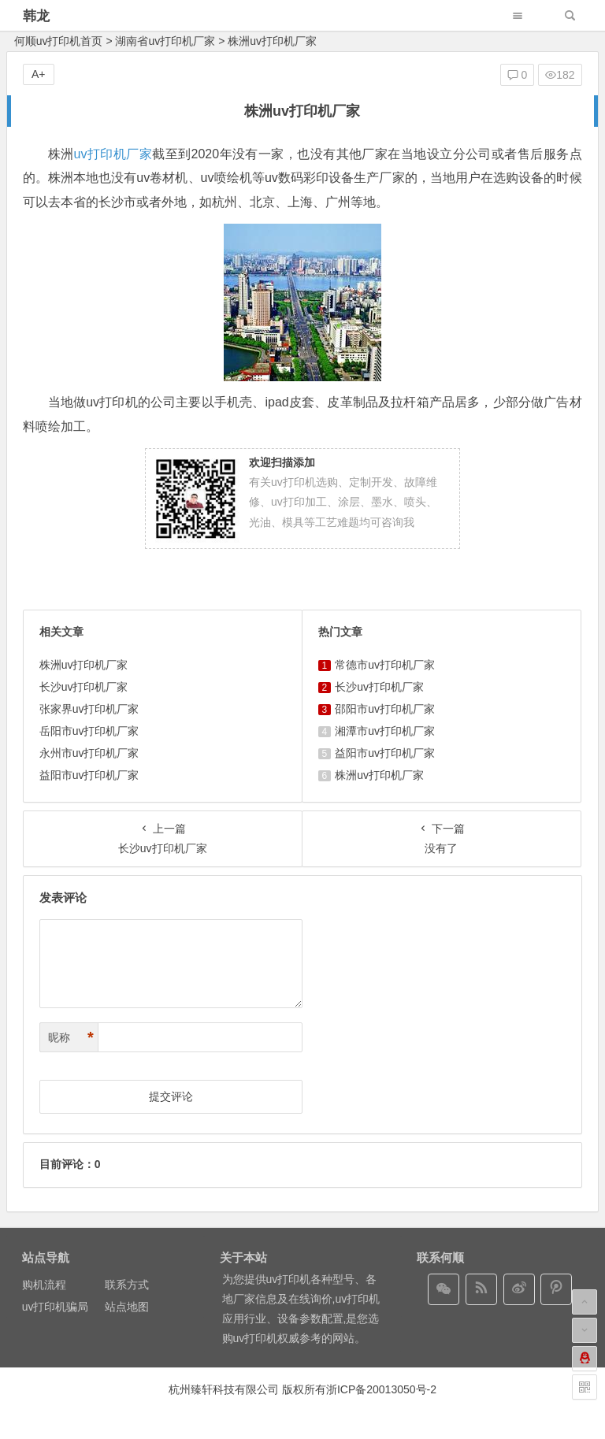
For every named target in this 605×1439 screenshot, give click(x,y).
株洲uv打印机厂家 (83, 664)
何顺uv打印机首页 (58, 41)
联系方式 (127, 1284)
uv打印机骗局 (55, 1306)
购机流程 (44, 1284)
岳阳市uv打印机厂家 (89, 731)
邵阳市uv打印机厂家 (385, 709)
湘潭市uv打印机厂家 (385, 731)
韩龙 (36, 16)
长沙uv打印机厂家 (83, 687)
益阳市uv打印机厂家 (89, 775)
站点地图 (127, 1306)
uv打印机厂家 (113, 154)
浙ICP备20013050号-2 (381, 1389)
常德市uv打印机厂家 (385, 664)
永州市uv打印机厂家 (89, 753)
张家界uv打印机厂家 (89, 709)
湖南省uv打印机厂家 (165, 41)
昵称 (71, 1037)
